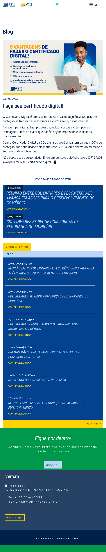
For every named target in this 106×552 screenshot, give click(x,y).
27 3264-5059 (31, 497)
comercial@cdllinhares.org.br (34, 501)
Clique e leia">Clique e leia (53, 199)
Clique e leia (53, 271)
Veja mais (93, 423)
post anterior (18, 247)
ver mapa (14, 517)
